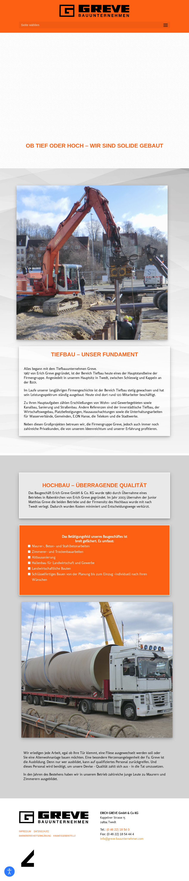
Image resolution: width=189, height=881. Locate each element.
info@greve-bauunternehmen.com (121, 839)
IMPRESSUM (25, 831)
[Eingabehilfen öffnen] (9, 871)
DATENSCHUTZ (41, 831)
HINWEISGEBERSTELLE (64, 835)
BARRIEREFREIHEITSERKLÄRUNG (35, 835)
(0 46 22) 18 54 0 (118, 829)
